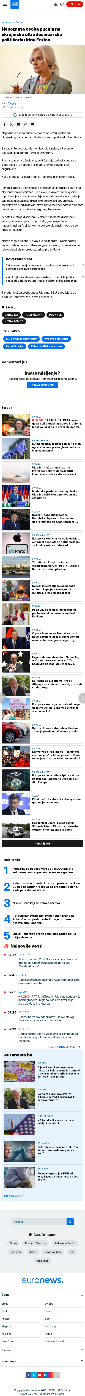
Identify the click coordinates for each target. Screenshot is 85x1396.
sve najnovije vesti (65, 1046)
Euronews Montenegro (21, 338)
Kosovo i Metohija (56, 338)
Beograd (16, 1251)
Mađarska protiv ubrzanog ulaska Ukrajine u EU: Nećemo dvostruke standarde (54, 494)
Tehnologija (45, 1116)
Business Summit (54, 1341)
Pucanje (55, 314)
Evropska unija (53, 1251)
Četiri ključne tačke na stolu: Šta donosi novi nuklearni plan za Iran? (57, 1150)
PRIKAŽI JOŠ (13, 1195)
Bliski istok (43, 1260)
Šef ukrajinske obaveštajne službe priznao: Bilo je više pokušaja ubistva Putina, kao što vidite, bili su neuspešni (41, 279)
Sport (48, 1318)
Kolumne (7, 1333)
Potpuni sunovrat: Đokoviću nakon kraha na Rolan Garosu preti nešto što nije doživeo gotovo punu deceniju (44, 919)
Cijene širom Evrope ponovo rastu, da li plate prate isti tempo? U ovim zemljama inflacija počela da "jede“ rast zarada (59, 1072)
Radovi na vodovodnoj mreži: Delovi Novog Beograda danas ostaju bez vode (46, 1018)
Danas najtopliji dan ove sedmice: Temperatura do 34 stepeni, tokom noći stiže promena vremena (48, 1037)
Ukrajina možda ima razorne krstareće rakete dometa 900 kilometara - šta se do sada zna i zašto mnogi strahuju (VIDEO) (54, 471)
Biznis (48, 1311)
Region (36, 511)
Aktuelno (43, 1142)
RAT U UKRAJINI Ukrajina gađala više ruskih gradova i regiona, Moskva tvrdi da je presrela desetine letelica (57, 423)
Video (48, 1333)
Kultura (6, 1318)
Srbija (13, 1243)
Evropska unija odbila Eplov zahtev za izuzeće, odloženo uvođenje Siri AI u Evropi (55, 779)
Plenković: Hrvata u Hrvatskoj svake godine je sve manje (56, 800)
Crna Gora (24, 954)
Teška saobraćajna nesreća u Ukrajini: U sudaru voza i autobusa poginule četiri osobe (40, 267)
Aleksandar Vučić (64, 1243)
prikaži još (43, 843)
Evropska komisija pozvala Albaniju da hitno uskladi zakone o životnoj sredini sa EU (56, 708)
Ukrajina (11, 314)
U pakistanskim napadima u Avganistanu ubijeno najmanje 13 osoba (49, 981)
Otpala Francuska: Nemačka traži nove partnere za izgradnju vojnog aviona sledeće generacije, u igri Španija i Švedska (55, 637)
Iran (72, 1251)
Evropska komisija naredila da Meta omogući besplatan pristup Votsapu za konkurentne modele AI (56, 542)
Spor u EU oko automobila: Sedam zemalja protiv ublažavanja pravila (55, 729)
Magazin (7, 1326)
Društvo (23, 1012)
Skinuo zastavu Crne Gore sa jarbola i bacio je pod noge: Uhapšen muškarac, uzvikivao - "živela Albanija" (47, 963)
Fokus (22, 975)
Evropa (19, 22)
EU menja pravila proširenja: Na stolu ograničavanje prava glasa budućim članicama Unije (56, 447)
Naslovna (6, 22)
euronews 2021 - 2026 (41, 1390)
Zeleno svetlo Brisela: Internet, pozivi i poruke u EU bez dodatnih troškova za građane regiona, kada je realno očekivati (46, 886)
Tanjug (12, 103)
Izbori (32, 1251)
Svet (4, 1311)
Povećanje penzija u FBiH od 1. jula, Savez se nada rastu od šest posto (58, 1176)
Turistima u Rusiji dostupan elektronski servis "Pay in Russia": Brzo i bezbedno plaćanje (55, 566)
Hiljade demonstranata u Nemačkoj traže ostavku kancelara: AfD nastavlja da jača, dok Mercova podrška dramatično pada (55, 660)
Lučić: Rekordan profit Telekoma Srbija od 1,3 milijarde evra (44, 935)
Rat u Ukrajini (14, 346)
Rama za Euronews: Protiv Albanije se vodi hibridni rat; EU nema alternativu (56, 1096)
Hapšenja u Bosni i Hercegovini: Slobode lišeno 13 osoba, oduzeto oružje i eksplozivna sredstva (55, 826)
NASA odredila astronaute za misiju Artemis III (56, 1122)
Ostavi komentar (43, 385)
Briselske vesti (41, 440)
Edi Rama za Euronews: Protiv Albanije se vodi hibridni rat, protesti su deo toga (57, 684)
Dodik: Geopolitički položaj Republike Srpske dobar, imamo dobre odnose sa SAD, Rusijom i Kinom (53, 518)
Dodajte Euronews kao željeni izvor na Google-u (42, 115)
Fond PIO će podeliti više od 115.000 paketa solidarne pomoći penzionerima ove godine (43, 870)
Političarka (33, 314)
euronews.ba (18, 1055)
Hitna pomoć (14, 321)
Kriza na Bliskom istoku (46, 346)
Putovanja (50, 1326)
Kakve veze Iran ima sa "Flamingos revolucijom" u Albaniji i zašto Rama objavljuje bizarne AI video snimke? (56, 755)
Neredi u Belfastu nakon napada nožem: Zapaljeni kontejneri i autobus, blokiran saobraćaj (53, 589)
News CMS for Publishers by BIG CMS (42, 1393)
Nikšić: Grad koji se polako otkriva (36, 903)
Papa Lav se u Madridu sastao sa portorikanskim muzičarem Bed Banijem (54, 613)
